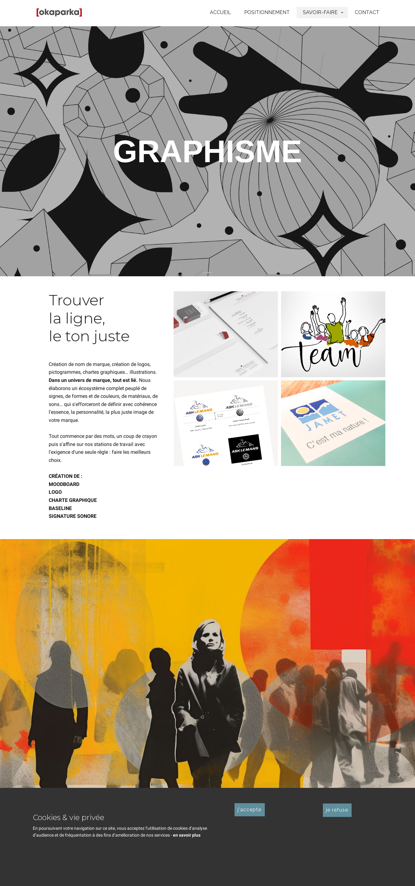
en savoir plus (186, 835)
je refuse (337, 810)
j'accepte (249, 810)
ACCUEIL (220, 12)
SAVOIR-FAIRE (320, 12)
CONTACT (367, 12)
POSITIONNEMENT (267, 12)
